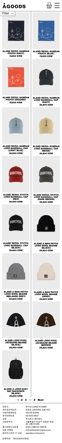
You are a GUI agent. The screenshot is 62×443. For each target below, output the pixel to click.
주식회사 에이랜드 (34, 419)
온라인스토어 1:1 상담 (12, 433)
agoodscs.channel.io (35, 433)
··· (30, 400)
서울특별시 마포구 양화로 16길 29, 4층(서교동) (40, 423)
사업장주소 (7, 422)
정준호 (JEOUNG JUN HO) (38, 410)
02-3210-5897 (32, 416)
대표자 (5, 407)
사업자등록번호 (9, 413)
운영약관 (6, 439)
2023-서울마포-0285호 (36, 427)
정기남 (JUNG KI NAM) (36, 407)
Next (40, 400)
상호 (4, 419)
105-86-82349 (32, 413)
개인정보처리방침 (21, 439)
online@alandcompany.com (38, 430)
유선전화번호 (8, 416)
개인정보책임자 (9, 410)
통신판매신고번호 (10, 427)
